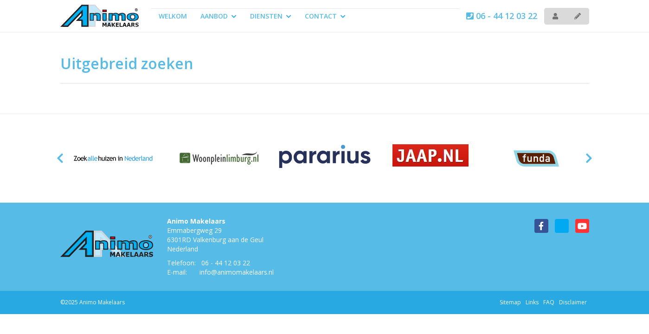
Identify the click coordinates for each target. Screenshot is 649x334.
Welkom (173, 16)
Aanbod (218, 16)
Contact (325, 16)
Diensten (270, 16)
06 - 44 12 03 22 (501, 15)
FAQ (548, 302)
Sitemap (510, 302)
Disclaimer (573, 302)
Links (532, 302)
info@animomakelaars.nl (236, 272)
